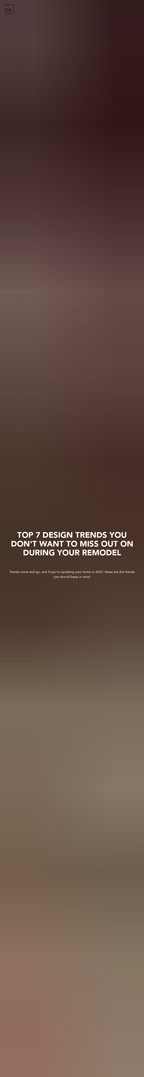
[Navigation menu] (136, 9)
